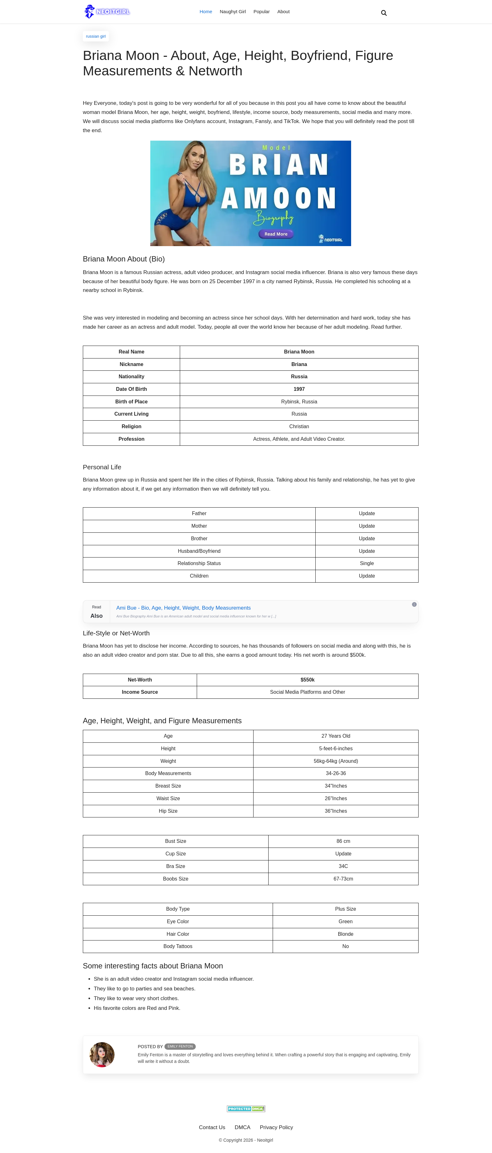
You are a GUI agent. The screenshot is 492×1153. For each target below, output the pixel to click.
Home (206, 11)
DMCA (242, 1127)
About (283, 11)
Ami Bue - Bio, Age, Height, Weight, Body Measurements (183, 608)
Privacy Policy (276, 1127)
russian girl (96, 36)
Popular (262, 11)
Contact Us (212, 1127)
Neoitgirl (265, 1140)
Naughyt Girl (233, 11)
